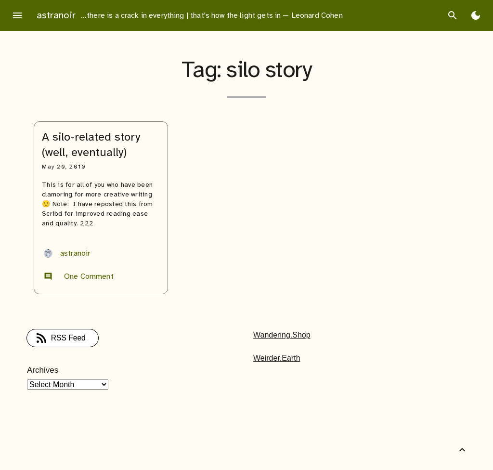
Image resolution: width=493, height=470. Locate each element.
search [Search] (452, 15)
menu (17, 15)
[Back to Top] (462, 449)
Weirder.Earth (276, 358)
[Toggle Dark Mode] (475, 15)
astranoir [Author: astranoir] (67, 253)
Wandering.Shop (282, 335)
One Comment (79, 276)
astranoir (56, 15)
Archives (42, 370)
